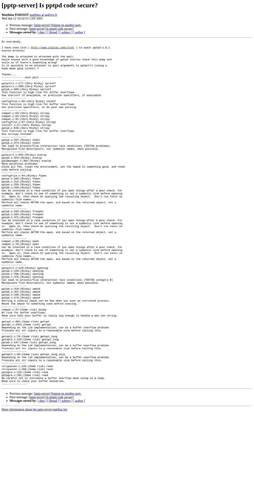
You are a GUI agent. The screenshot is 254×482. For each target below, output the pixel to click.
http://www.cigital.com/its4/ (52, 49)
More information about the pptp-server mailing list (34, 478)
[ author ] (79, 32)
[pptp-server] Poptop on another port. (57, 25)
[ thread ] (53, 32)
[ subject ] (66, 32)
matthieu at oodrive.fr (43, 14)
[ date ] (42, 32)
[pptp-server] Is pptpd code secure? (51, 28)
